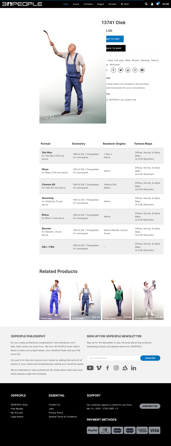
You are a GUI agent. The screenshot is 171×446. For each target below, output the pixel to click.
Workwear (115, 64)
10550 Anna (109, 318)
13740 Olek (77, 318)
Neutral (135, 60)
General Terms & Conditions (63, 416)
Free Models (17, 408)
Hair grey (119, 60)
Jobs (51, 408)
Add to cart (113, 39)
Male (127, 60)
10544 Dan (46, 318)
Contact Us (54, 404)
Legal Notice (17, 416)
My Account (17, 412)
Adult (110, 60)
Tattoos (154, 60)
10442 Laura (140, 318)
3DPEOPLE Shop (19, 404)
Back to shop (113, 48)
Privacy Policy (56, 412)
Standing (145, 60)
